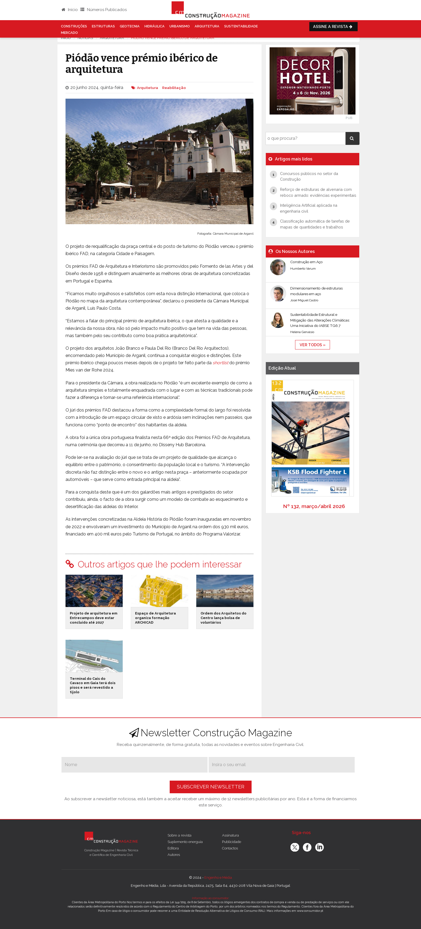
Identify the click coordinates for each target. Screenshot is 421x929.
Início (69, 9)
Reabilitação (174, 87)
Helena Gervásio (302, 332)
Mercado (69, 33)
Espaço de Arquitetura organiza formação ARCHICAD (155, 617)
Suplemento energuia (185, 841)
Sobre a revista (179, 835)
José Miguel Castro (304, 300)
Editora (173, 848)
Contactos (230, 848)
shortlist (220, 362)
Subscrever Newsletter (210, 786)
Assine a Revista (333, 26)
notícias (85, 38)
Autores (174, 854)
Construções (74, 26)
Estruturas (103, 26)
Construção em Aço (306, 262)
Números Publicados (103, 9)
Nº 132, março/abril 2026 (314, 506)
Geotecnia (130, 26)
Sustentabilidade (241, 26)
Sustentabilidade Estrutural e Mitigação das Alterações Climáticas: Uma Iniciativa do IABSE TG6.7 (320, 320)
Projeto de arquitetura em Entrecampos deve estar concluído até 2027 (93, 617)
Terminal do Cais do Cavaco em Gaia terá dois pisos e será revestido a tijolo (92, 685)
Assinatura (230, 835)
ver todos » (312, 344)
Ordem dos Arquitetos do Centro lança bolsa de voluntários (223, 617)
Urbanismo (179, 26)
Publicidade (231, 841)
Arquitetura (207, 26)
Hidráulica (154, 26)
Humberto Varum (303, 268)
